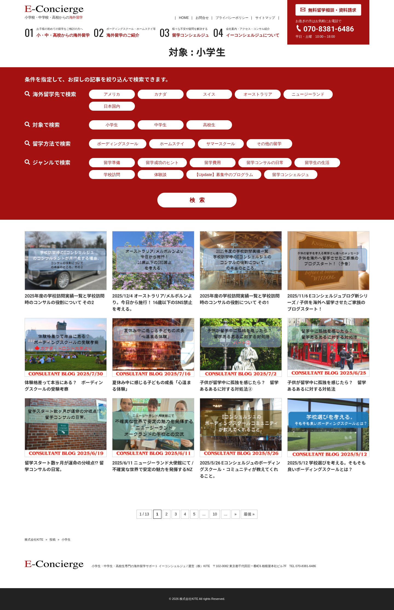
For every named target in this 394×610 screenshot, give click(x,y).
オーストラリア (258, 94)
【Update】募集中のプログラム (224, 174)
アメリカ (112, 94)
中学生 (160, 124)
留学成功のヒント (162, 162)
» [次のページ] (235, 514)
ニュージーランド (308, 94)
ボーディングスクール (117, 143)
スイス (209, 94)
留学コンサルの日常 (265, 162)
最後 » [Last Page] (249, 514)
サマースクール (220, 143)
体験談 (160, 174)
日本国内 (112, 106)
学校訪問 (112, 174)
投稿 (53, 539)
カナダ (160, 94)
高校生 (209, 124)
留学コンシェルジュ (290, 174)
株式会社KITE (34, 539)
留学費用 (212, 162)
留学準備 (112, 162)
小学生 (112, 124)
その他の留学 (269, 143)
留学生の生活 (317, 162)
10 (215, 514)
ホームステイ (172, 143)
